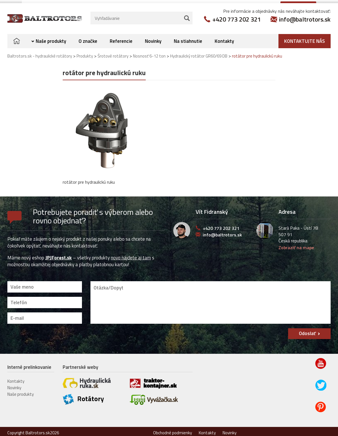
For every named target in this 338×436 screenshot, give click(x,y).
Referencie (121, 38)
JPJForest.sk (58, 255)
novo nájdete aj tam (131, 255)
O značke (88, 38)
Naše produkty (51, 38)
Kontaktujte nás (304, 38)
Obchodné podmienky (172, 430)
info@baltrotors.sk (305, 16)
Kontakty (224, 38)
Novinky (153, 38)
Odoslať (307, 330)
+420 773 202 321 (236, 16)
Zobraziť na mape (296, 244)
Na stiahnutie (188, 38)
